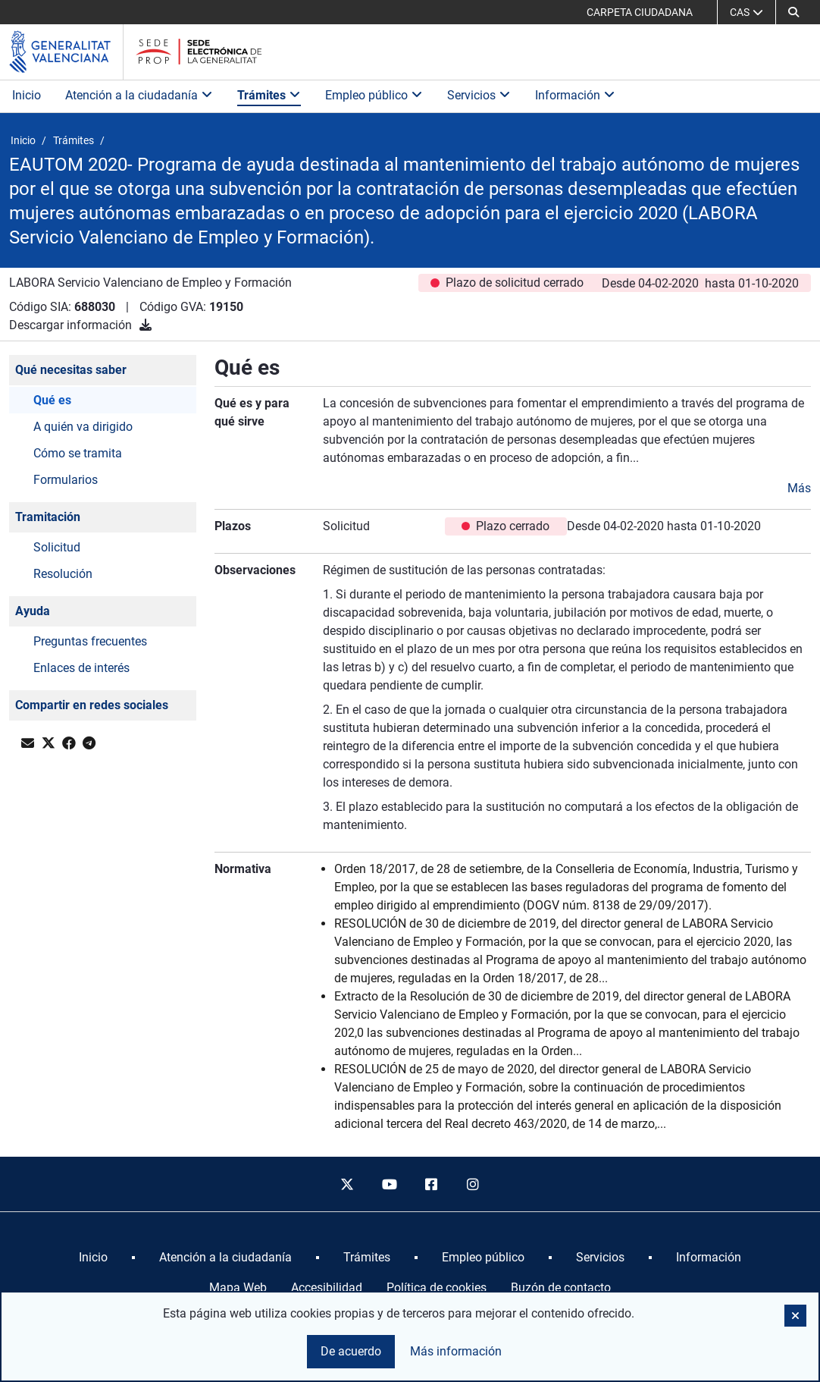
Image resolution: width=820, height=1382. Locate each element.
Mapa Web (238, 1287)
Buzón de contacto (561, 1287)
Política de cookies (437, 1287)
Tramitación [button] (47, 517)
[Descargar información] (145, 325)
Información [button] (575, 95)
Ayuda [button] (32, 611)
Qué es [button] (52, 400)
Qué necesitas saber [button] (71, 370)
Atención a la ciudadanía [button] (139, 95)
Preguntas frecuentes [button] (90, 641)
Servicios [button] (479, 95)
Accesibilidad (326, 1287)
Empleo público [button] (374, 95)
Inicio (26, 95)
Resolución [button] (62, 574)
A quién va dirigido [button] (83, 426)
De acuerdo (351, 1351)
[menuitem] (93, 1257)
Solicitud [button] (56, 547)
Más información (456, 1351)
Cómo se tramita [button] (77, 453)
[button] (793, 12)
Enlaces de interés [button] (81, 668)
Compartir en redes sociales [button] (91, 705)
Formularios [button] (65, 480)
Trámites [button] (269, 95)
